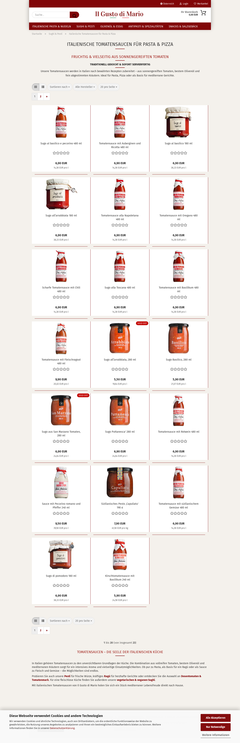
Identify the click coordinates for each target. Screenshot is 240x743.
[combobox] (59, 92)
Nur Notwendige (215, 727)
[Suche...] (74, 15)
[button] (35, 92)
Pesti (67, 681)
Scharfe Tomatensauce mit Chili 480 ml (61, 294)
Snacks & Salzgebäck (183, 26)
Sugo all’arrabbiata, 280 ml (120, 365)
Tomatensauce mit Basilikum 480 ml (179, 294)
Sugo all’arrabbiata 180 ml (61, 221)
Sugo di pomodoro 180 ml (61, 581)
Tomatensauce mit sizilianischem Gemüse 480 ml (179, 511)
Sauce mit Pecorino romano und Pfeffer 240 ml (61, 511)
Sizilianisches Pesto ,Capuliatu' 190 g (119, 511)
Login (184, 3)
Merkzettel (201, 3)
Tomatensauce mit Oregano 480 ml (179, 222)
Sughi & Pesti (85, 26)
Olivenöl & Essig (111, 26)
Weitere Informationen (215, 735)
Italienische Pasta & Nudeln (51, 26)
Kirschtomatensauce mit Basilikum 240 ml (119, 583)
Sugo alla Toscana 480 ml (120, 293)
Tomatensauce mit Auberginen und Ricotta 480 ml (120, 150)
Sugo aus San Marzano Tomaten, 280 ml (61, 439)
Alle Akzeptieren (215, 717)
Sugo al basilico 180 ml (178, 149)
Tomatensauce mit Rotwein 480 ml (178, 437)
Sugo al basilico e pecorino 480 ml (61, 149)
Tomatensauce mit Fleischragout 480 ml (61, 367)
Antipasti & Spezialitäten (145, 26)
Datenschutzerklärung (62, 728)
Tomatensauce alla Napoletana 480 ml (120, 222)
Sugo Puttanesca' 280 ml (120, 437)
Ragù (107, 681)
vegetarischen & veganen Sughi (136, 685)
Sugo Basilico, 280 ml (178, 365)
